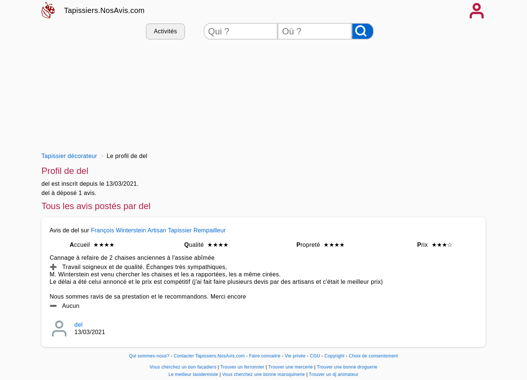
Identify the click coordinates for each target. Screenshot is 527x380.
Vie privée (295, 356)
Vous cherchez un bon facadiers (184, 367)
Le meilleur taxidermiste (193, 374)
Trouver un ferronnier (243, 367)
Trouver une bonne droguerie (347, 367)
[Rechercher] (363, 31)
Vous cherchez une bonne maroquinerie (264, 374)
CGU (315, 356)
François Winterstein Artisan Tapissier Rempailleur (158, 230)
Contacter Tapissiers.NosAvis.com (209, 356)
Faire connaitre (265, 356)
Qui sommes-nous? (149, 356)
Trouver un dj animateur (334, 374)
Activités (165, 31)
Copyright (335, 356)
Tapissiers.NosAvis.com (104, 10)
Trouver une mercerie (291, 367)
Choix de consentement (373, 356)
